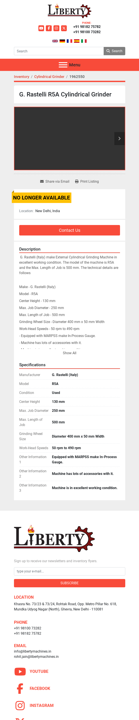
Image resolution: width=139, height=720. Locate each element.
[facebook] (49, 28)
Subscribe (69, 583)
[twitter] (64, 28)
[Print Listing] (87, 181)
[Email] (69, 571)
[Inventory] (21, 76)
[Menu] (63, 64)
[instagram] (56, 28)
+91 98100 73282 (87, 32)
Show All (69, 353)
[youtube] (41, 28)
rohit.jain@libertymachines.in (36, 657)
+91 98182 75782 (87, 27)
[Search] (59, 51)
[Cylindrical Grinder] (49, 76)
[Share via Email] (54, 181)
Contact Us (69, 230)
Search (114, 51)
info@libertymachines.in (32, 651)
